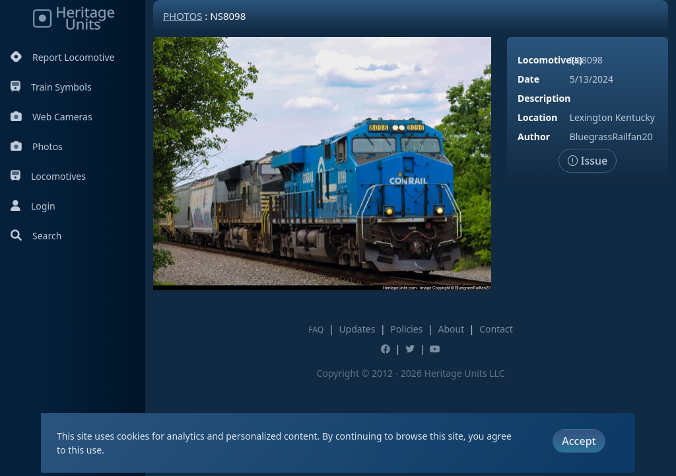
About (451, 329)
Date (528, 79)
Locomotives (48, 176)
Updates (357, 329)
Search (36, 235)
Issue (588, 160)
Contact (496, 329)
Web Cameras (51, 116)
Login (33, 206)
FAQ (315, 329)
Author (534, 136)
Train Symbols (51, 87)
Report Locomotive (62, 57)
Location (537, 117)
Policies (406, 329)
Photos (37, 146)
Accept (578, 441)
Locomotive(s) (550, 60)
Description (544, 98)
